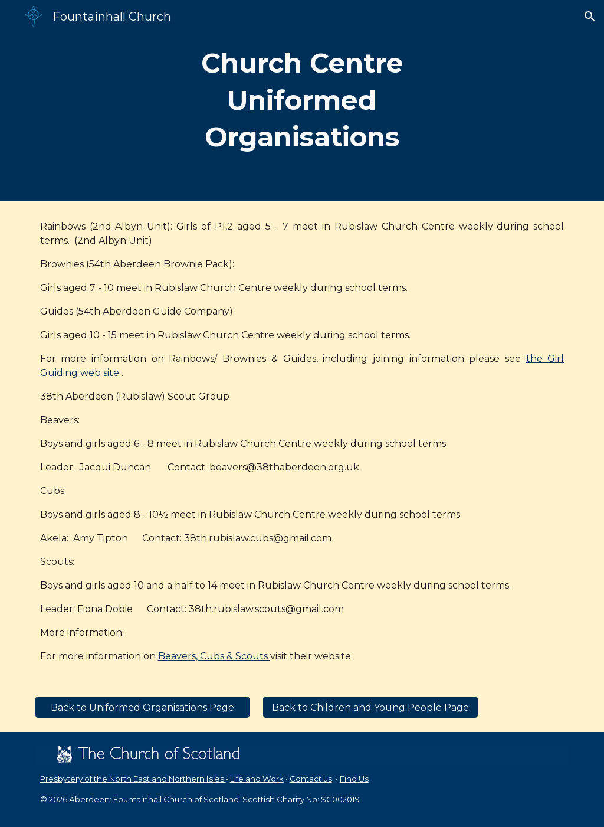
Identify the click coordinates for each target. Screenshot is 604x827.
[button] (590, 16)
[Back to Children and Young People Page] (370, 707)
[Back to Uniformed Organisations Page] (142, 707)
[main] (301, 100)
